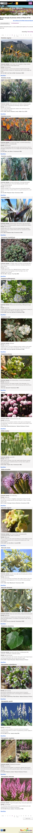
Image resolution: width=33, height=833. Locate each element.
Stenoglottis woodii (7, 701)
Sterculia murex (5, 548)
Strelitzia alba (5, 197)
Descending (30, 31)
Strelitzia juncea (6, 116)
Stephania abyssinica (7, 626)
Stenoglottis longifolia (7, 738)
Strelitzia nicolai (6, 78)
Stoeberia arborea (6, 354)
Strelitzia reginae (6, 38)
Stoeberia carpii (5, 317)
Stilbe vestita (5, 431)
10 (25, 35)
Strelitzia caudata (6, 156)
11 (28, 35)
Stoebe (3, 392)
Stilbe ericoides (5, 469)
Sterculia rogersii (6, 508)
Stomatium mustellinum (8, 237)
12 (30, 35)
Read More (3, 75)
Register (30, 0)
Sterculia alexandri (6, 587)
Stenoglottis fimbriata (7, 776)
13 (14, 36)
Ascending (24, 31)
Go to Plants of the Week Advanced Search (23, 20)
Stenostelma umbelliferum (9, 664)
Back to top (28, 818)
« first (2, 35)
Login (27, 0)
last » (18, 36)
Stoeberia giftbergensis (8, 278)
